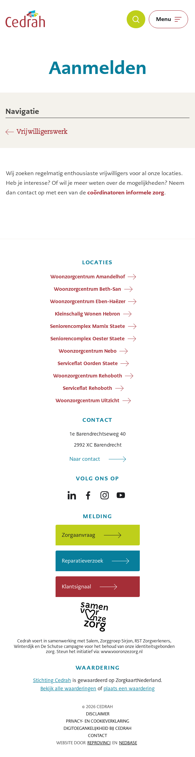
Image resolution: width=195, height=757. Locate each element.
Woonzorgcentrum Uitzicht (87, 400)
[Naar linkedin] (72, 494)
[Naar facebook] (88, 494)
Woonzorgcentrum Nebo (88, 350)
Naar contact (84, 458)
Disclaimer (97, 714)
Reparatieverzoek (82, 560)
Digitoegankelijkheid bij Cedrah (97, 728)
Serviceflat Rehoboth (87, 387)
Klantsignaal (76, 586)
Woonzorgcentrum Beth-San (87, 288)
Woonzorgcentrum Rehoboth (87, 375)
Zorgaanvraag (78, 535)
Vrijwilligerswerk (42, 132)
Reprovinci (98, 743)
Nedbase (128, 743)
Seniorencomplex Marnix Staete (87, 325)
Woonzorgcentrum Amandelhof (87, 276)
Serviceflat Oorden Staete (88, 363)
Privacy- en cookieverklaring (97, 721)
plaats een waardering (129, 688)
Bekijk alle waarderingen (68, 688)
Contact (97, 735)
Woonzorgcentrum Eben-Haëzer (87, 301)
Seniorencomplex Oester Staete (87, 338)
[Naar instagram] (104, 494)
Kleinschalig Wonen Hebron (87, 313)
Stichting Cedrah (52, 680)
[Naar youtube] (121, 494)
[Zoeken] (136, 19)
